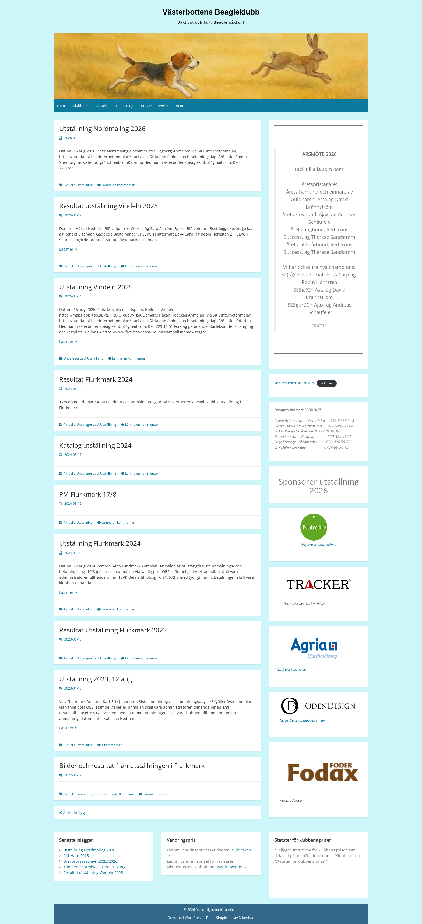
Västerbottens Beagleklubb (211, 12)
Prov (145, 105)
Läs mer (68, 249)
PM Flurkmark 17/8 (88, 494)
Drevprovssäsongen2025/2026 (90, 861)
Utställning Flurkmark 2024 (100, 543)
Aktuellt (102, 105)
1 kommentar (111, 744)
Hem (61, 105)
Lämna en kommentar (118, 185)
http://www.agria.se (290, 669)
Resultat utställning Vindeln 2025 (108, 205)
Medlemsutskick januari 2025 (294, 383)
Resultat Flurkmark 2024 (96, 379)
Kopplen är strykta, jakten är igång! (94, 866)
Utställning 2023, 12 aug (95, 678)
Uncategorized (87, 266)
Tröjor (179, 105)
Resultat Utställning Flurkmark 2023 (113, 630)
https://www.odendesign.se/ (302, 720)
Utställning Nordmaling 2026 (102, 128)
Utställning (124, 105)
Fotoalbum (84, 794)
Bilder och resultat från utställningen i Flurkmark (132, 765)
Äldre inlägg (72, 812)
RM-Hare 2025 (76, 855)
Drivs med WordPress (185, 917)
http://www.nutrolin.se (318, 544)
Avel (161, 105)
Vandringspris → (232, 866)
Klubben (79, 105)
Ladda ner (327, 383)
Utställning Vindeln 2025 (96, 286)
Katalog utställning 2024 (95, 445)
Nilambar (246, 917)
